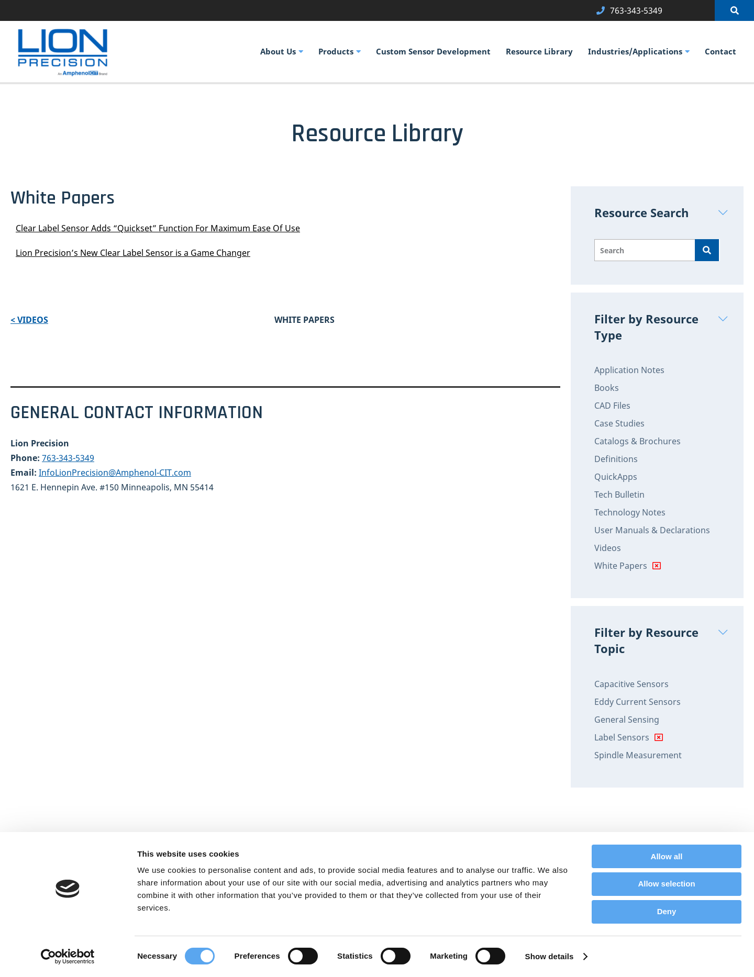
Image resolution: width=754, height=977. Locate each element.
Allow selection (666, 883)
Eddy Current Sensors (637, 702)
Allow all (667, 856)
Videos (607, 548)
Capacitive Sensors (631, 684)
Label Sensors (621, 737)
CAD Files (612, 405)
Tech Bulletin (619, 494)
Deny (667, 911)
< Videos (29, 319)
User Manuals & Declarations (652, 530)
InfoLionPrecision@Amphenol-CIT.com (115, 472)
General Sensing (626, 719)
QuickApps (615, 476)
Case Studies (619, 423)
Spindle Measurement (638, 755)
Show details (549, 956)
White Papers (620, 565)
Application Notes (629, 370)
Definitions (616, 459)
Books (606, 388)
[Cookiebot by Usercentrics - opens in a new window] (68, 956)
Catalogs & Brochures (637, 441)
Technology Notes (630, 512)
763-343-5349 (68, 458)
